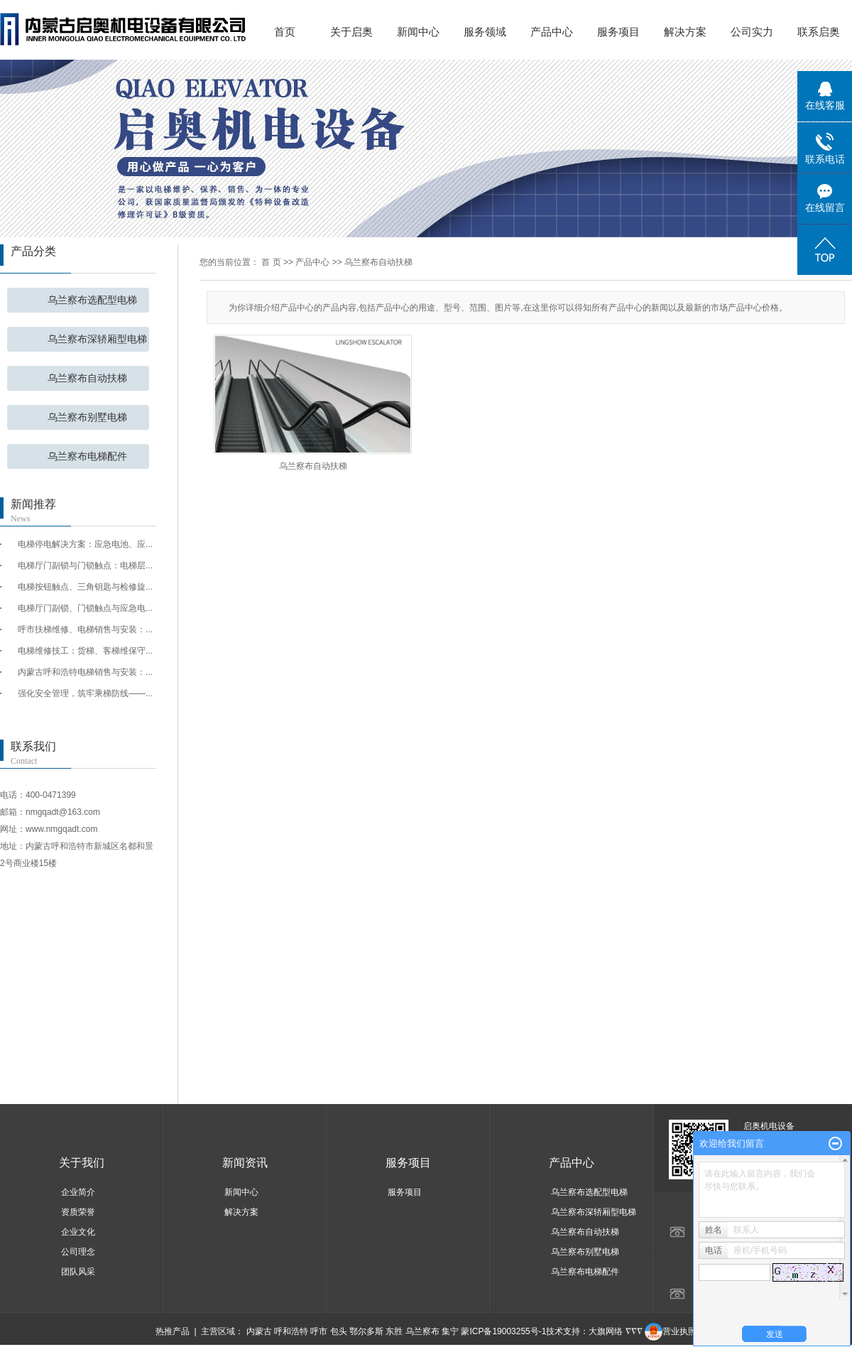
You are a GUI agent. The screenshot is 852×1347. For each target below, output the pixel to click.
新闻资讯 (245, 1163)
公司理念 (78, 1252)
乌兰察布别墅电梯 (87, 417)
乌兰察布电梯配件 (87, 456)
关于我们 (81, 1163)
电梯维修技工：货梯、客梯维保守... (85, 651)
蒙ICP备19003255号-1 (503, 1331)
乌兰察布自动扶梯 (87, 378)
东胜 (394, 1331)
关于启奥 (351, 32)
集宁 (450, 1331)
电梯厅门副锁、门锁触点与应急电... (85, 608)
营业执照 (671, 1331)
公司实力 (752, 32)
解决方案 (685, 32)
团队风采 (78, 1272)
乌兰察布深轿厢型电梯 (97, 339)
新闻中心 (418, 32)
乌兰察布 (422, 1331)
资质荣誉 (78, 1212)
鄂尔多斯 (366, 1331)
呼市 (318, 1331)
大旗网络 (606, 1331)
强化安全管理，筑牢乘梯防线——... (85, 693)
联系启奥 (818, 32)
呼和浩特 (291, 1331)
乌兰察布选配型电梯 (92, 300)
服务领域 (485, 32)
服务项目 (618, 32)
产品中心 (551, 32)
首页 (284, 32)
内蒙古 (259, 1331)
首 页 (270, 262)
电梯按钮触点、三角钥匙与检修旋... (85, 587)
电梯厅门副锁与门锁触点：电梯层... (85, 565)
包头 (338, 1331)
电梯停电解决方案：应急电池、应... (85, 544)
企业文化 (78, 1232)
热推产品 (172, 1331)
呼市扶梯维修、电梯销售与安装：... (85, 629)
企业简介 (78, 1192)
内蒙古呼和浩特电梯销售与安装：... (85, 672)
